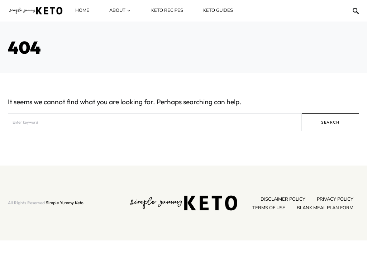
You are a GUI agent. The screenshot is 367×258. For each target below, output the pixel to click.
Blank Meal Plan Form (325, 208)
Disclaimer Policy (283, 199)
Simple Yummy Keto (65, 202)
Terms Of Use (268, 208)
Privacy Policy (335, 199)
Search (330, 122)
